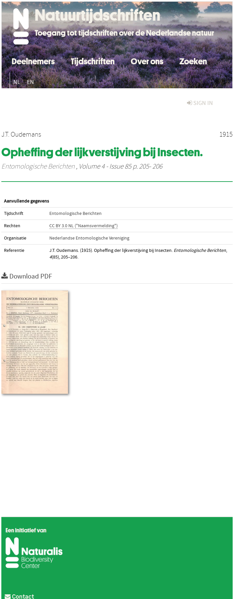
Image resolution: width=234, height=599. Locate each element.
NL (16, 82)
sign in (200, 103)
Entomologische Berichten (38, 167)
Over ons (147, 60)
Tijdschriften (93, 60)
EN (30, 82)
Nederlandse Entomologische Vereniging (89, 238)
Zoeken (193, 60)
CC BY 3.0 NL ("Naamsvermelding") (83, 226)
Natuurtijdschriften (97, 15)
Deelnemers (33, 60)
